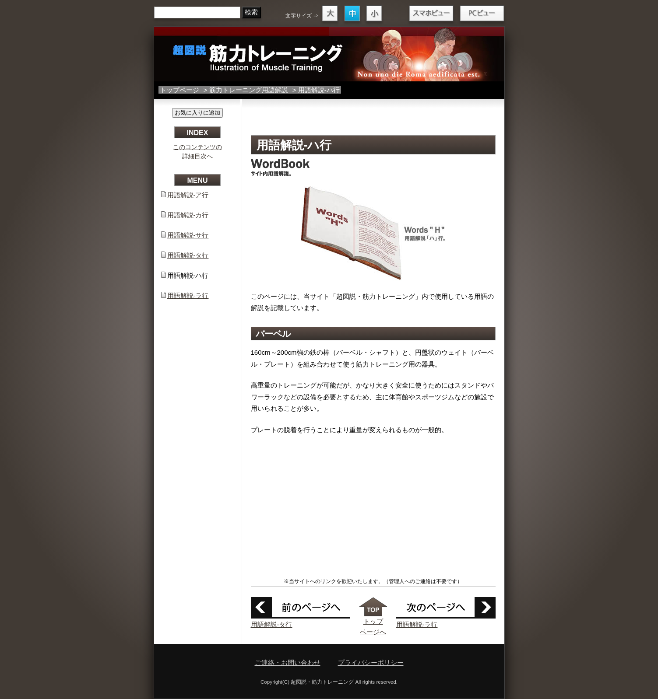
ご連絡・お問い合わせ (287, 662)
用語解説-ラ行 (417, 624)
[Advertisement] (373, 119)
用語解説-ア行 (188, 195)
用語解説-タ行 (271, 624)
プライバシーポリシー (371, 662)
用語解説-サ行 (188, 235)
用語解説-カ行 (188, 215)
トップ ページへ (373, 621)
